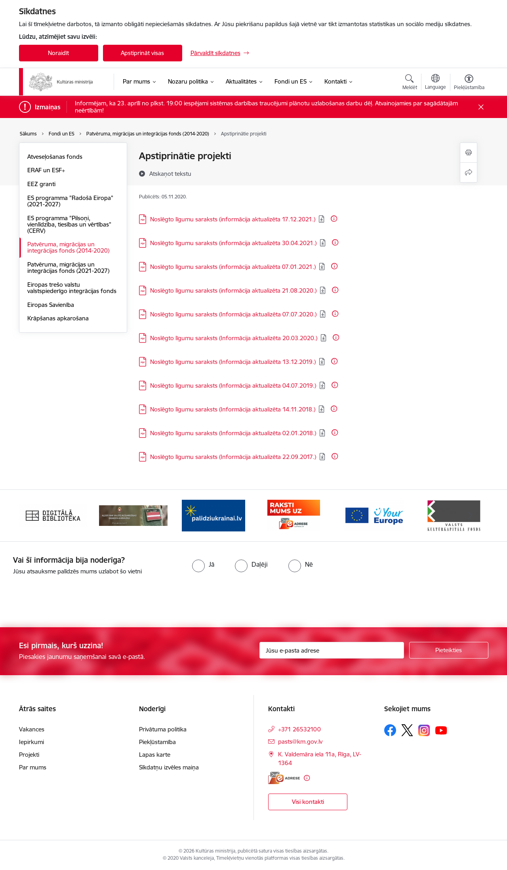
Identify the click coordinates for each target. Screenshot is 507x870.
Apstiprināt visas (142, 53)
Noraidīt (58, 53)
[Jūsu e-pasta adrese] (331, 650)
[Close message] (480, 107)
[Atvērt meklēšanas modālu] (409, 83)
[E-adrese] (284, 777)
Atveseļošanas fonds (54, 156)
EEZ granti (41, 184)
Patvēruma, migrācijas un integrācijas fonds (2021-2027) (68, 267)
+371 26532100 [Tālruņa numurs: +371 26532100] (299, 729)
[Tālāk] (470, 515)
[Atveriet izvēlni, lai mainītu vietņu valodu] (435, 83)
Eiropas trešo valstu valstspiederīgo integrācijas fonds (71, 288)
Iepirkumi (31, 742)
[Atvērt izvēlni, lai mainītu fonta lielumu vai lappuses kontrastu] (469, 83)
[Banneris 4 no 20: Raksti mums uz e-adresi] (293, 515)
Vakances (31, 729)
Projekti (29, 754)
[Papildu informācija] (334, 218)
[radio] (203, 564)
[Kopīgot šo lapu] (468, 172)
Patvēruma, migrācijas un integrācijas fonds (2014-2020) (68, 247)
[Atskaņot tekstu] (170, 173)
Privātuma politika (163, 729)
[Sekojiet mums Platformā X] (407, 730)
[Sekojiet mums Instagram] (424, 730)
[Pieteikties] (448, 650)
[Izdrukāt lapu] (468, 152)
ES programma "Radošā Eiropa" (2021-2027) (70, 201)
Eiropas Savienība (50, 304)
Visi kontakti (308, 801)
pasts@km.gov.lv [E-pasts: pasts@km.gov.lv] (300, 741)
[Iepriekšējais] (37, 515)
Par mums (32, 767)
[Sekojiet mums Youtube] (441, 730)
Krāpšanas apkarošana (58, 318)
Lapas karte (154, 754)
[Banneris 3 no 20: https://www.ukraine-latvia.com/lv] (213, 515)
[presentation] (66, 598)
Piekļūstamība (157, 742)
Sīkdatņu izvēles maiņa (169, 767)
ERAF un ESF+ (46, 170)
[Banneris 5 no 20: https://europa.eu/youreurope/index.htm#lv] (373, 515)
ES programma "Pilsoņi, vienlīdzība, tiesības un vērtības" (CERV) (69, 224)
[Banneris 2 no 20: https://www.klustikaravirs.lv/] (133, 515)
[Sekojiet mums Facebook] (390, 730)
